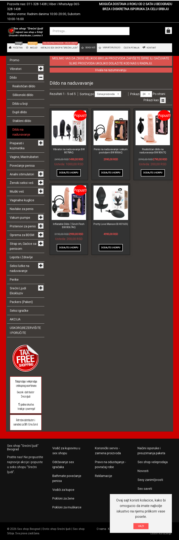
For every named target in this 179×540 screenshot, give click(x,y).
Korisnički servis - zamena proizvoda (108, 450)
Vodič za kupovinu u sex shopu (66, 450)
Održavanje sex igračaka (63, 464)
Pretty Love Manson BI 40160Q (110, 224)
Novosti (142, 471)
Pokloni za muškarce (66, 507)
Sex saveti (144, 488)
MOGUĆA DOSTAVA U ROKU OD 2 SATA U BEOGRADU (135, 4)
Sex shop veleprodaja (152, 462)
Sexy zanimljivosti (150, 480)
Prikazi (135, 94)
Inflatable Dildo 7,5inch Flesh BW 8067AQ (68, 226)
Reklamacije (103, 476)
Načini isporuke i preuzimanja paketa (151, 450)
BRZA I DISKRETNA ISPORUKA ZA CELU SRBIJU (136, 9)
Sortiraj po (87, 94)
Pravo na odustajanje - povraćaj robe (110, 464)
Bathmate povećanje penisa (66, 478)
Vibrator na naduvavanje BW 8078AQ (69, 151)
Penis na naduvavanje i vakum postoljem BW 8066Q (111, 151)
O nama (101, 529)
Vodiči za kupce (63, 490)
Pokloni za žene (63, 498)
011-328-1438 (37, 4)
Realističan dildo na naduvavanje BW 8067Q (152, 151)
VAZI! (141, 526)
